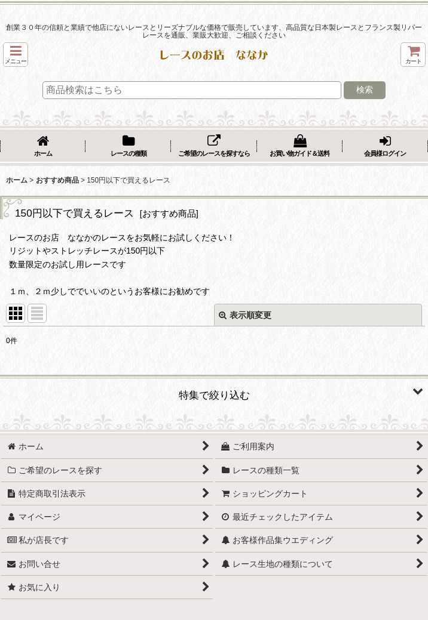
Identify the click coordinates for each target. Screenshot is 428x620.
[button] (15, 54)
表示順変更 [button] (245, 315)
